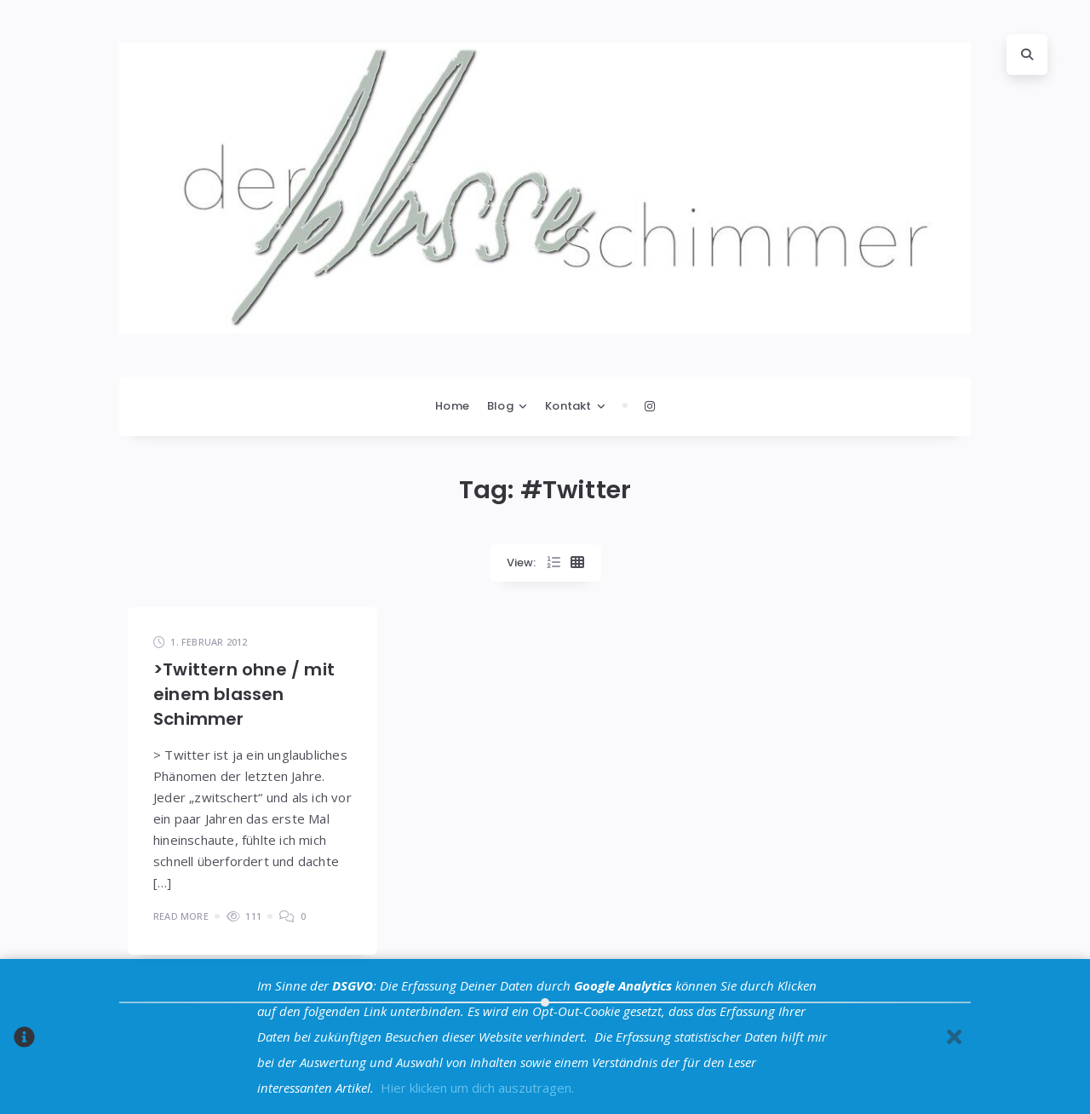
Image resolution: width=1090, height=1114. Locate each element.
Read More (181, 916)
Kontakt (568, 406)
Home (452, 406)
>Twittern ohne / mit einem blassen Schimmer (244, 694)
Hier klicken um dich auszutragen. (477, 1087)
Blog (500, 406)
